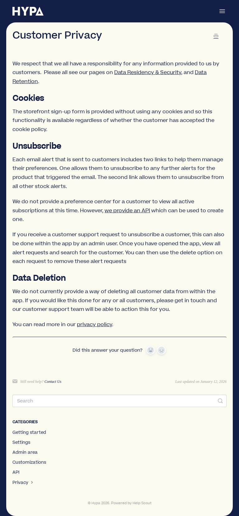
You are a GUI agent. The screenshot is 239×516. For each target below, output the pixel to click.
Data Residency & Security (147, 72)
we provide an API (127, 210)
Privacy (23, 482)
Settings (21, 442)
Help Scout (142, 503)
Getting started (29, 432)
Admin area (25, 452)
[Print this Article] (215, 36)
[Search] (119, 401)
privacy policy (94, 324)
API (16, 472)
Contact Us (53, 381)
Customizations (29, 462)
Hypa (95, 503)
